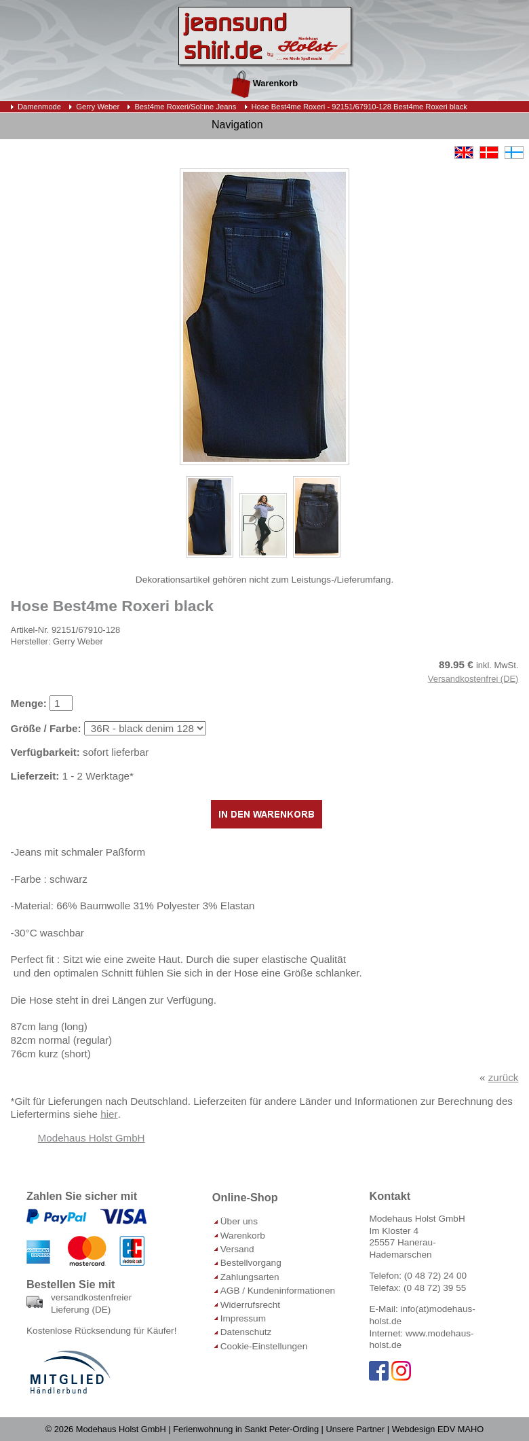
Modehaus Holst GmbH (91, 1138)
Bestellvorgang (250, 1263)
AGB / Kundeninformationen (277, 1290)
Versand (237, 1249)
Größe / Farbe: (46, 728)
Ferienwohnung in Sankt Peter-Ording (246, 1429)
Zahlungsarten (249, 1277)
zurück (503, 1077)
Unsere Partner (355, 1429)
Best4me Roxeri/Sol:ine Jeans (185, 107)
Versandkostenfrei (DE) (473, 679)
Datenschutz (246, 1332)
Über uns (239, 1221)
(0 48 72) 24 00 (435, 1276)
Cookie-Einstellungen (263, 1346)
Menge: (29, 703)
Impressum (243, 1318)
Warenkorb (264, 83)
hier (108, 1114)
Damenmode (39, 107)
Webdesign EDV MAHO (438, 1429)
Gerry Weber (97, 107)
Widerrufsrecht (250, 1305)
